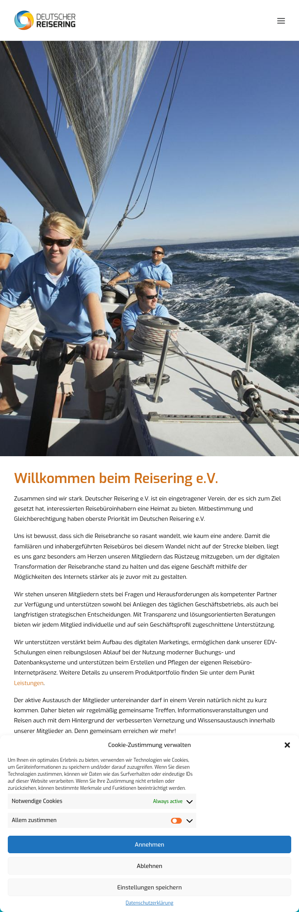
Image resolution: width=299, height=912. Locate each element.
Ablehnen (149, 866)
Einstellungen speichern (149, 887)
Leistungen (29, 670)
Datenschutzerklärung (149, 903)
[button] (287, 745)
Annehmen (149, 845)
